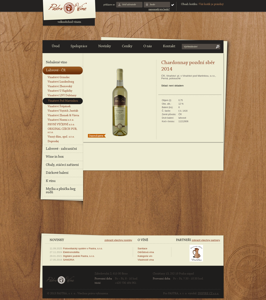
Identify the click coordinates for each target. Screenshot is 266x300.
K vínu (51, 181)
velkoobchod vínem (69, 22)
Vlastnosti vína (146, 259)
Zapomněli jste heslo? (159, 9)
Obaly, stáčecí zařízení (62, 165)
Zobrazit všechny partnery (206, 240)
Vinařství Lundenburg (61, 81)
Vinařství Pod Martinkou (63, 100)
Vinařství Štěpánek (59, 106)
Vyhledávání (190, 46)
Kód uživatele (129, 4)
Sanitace (142, 248)
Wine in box (55, 157)
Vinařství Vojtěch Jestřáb (63, 110)
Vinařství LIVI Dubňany (62, 95)
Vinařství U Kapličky (60, 90)
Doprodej (53, 141)
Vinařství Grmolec (59, 77)
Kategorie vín (145, 256)
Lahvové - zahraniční (61, 149)
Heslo (152, 4)
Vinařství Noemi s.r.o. (61, 119)
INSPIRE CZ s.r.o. (208, 293)
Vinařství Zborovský (60, 86)
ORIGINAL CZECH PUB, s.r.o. (62, 131)
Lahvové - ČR (56, 70)
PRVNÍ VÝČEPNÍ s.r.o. (61, 124)
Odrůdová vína (146, 252)
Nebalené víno (56, 62)
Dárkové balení (57, 173)
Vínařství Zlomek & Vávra (63, 115)
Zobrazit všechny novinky (118, 240)
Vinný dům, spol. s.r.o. (61, 136)
